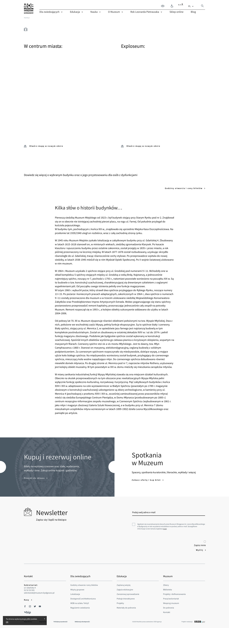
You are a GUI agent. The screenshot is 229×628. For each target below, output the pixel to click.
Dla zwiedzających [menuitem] (49, 11)
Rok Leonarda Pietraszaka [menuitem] (144, 11)
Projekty (120, 603)
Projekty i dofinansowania (174, 594)
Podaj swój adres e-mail (143, 512)
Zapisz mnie (200, 544)
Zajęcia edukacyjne (125, 589)
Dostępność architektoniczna (83, 598)
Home (26, 18)
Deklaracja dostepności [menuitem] (82, 622)
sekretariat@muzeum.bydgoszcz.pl (39, 593)
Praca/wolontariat (171, 598)
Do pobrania (168, 607)
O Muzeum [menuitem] (114, 11)
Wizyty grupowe (77, 589)
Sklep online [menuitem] (176, 11)
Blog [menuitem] (193, 11)
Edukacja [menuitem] (75, 11)
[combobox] (191, 6)
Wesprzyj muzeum (171, 603)
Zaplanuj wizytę (123, 585)
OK (7, 622)
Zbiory (166, 585)
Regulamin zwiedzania (80, 607)
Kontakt (166, 612)
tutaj (165, 529)
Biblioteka (167, 589)
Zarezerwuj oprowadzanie (128, 594)
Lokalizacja (75, 594)
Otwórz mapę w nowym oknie (43, 146)
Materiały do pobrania (126, 607)
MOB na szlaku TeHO (79, 603)
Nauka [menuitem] (94, 11)
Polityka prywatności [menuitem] (60, 622)
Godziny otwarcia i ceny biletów (184, 188)
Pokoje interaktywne (126, 598)
